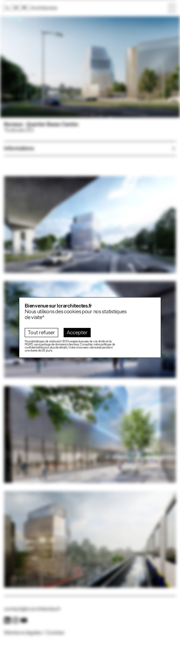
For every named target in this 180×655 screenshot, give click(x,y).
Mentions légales (23, 633)
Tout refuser (41, 333)
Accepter (77, 333)
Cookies (55, 633)
